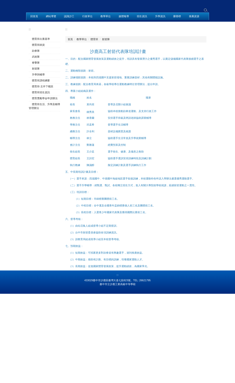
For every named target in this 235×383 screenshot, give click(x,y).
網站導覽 (51, 16)
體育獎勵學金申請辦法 (45, 178)
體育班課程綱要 (41, 161)
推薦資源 (194, 16)
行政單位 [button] (87, 16)
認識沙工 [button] (69, 16)
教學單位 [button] (105, 16)
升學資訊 (160, 16)
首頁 (70, 119)
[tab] (107, 98)
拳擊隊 (36, 143)
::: (30, 109)
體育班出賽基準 (41, 119)
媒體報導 (124, 16)
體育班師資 (38, 125)
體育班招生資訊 (41, 172)
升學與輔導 (38, 155)
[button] (30, 60)
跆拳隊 (36, 131)
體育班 (94, 119)
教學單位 (82, 119)
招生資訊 (142, 16)
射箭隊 (36, 149)
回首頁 (34, 16)
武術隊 (36, 137)
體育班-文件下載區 (42, 166)
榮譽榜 (177, 16)
